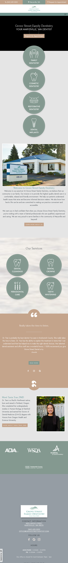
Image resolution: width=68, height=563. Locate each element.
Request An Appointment (34, 36)
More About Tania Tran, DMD (14, 425)
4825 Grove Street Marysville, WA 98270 (34, 524)
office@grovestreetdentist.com (34, 531)
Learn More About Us (34, 224)
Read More (34, 363)
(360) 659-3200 (34, 529)
